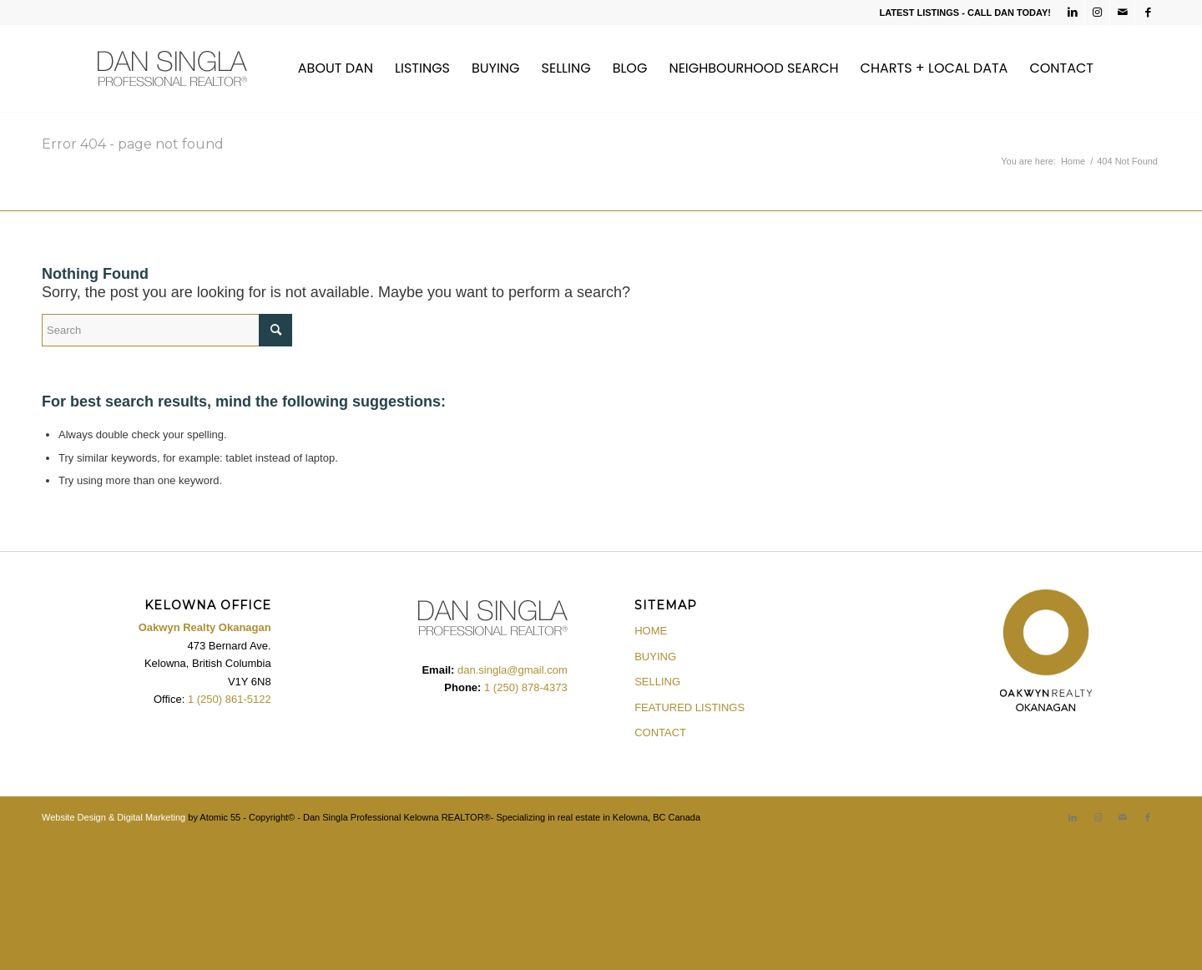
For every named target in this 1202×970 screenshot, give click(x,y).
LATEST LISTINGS (919, 13)
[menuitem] (335, 68)
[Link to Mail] (1122, 12)
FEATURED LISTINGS (689, 707)
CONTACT (660, 732)
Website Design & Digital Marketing (113, 817)
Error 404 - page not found (133, 144)
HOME (650, 630)
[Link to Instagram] (1097, 12)
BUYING (655, 656)
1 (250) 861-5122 (229, 699)
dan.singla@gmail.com (512, 670)
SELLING (657, 681)
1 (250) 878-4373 (524, 687)
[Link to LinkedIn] (1072, 12)
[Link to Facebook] (1147, 12)
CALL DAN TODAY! (1009, 13)
